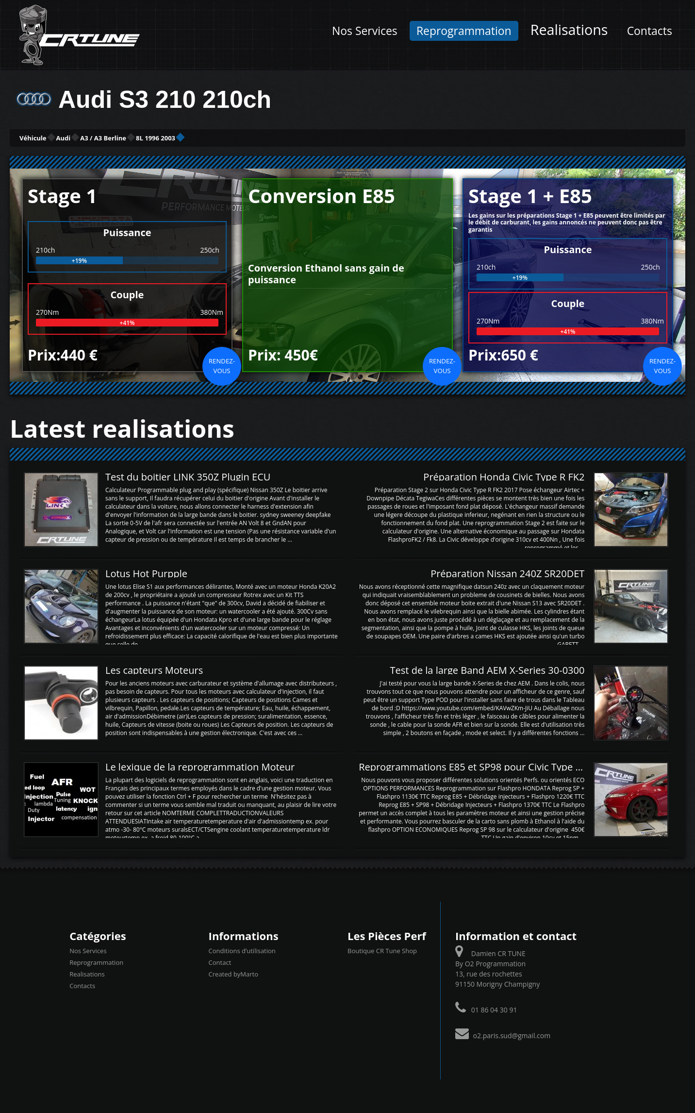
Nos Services (364, 30)
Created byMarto (233, 972)
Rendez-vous (222, 364)
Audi (103, 137)
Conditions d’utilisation (242, 949)
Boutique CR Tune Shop (382, 949)
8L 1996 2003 (256, 137)
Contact (220, 961)
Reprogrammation (464, 30)
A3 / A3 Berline (171, 137)
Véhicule (47, 137)
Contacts (649, 30)
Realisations (569, 29)
